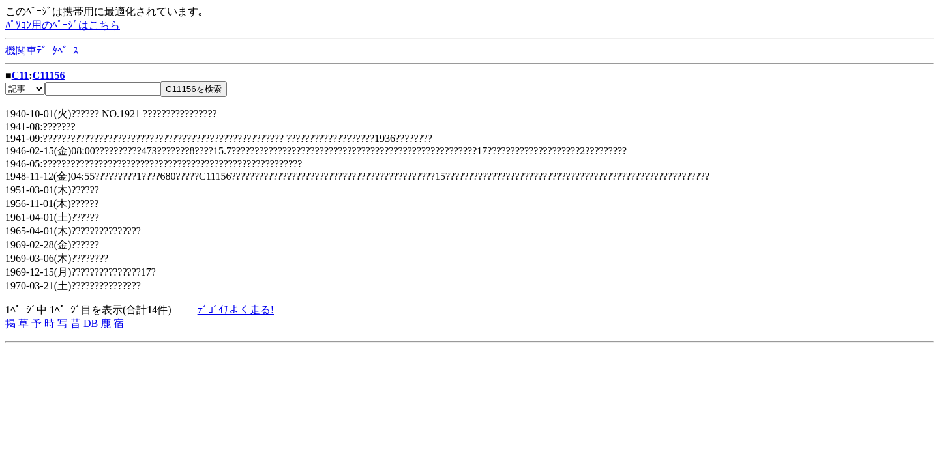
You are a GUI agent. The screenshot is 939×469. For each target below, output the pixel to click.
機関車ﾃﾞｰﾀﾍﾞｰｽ (41, 50)
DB (90, 323)
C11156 (49, 75)
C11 (20, 75)
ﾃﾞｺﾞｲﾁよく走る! (236, 309)
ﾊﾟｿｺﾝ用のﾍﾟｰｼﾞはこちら (62, 25)
